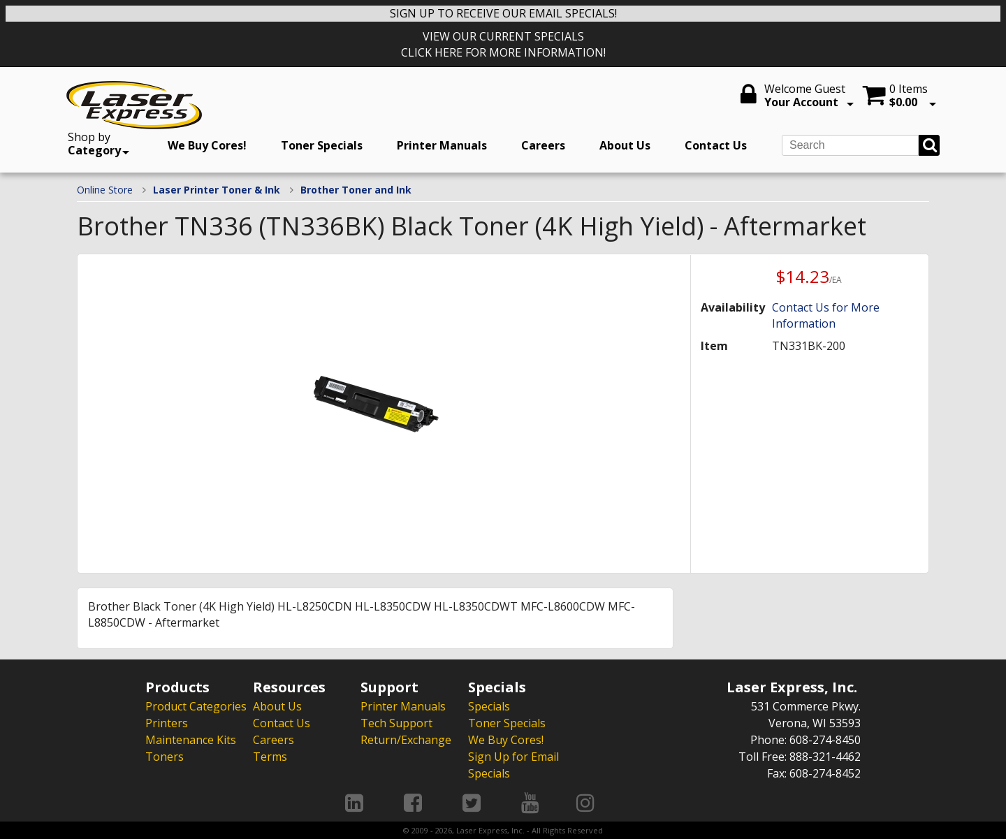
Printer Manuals (442, 145)
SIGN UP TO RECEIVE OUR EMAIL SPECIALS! (503, 13)
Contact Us (716, 145)
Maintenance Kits (190, 739)
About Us (624, 145)
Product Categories (196, 706)
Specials (489, 706)
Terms (270, 756)
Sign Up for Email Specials (513, 765)
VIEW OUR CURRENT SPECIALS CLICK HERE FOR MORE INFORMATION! (503, 44)
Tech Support (396, 723)
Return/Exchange (405, 739)
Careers (543, 145)
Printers (166, 723)
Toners (164, 756)
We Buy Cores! (207, 145)
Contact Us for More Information (826, 315)
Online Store (105, 189)
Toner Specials (322, 145)
